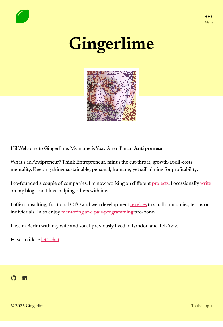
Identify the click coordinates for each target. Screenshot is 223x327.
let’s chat (50, 246)
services (138, 210)
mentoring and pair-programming (97, 218)
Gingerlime (35, 312)
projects (160, 189)
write (205, 189)
